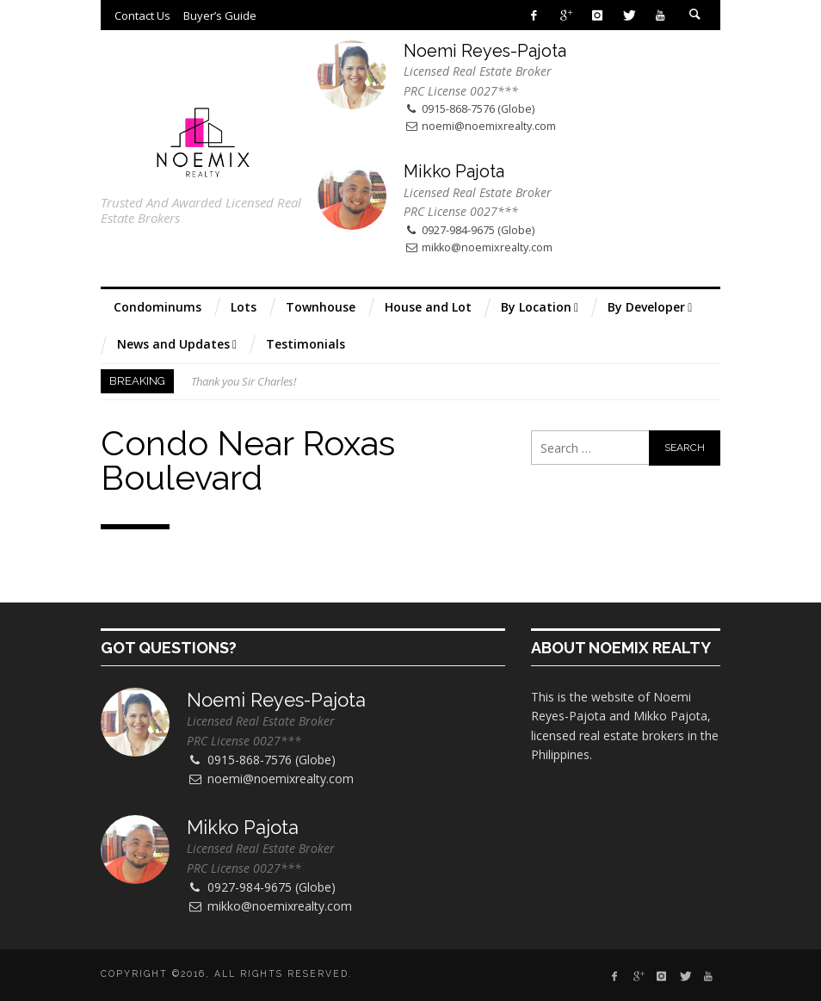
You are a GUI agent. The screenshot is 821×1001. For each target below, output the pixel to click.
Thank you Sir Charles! (243, 381)
